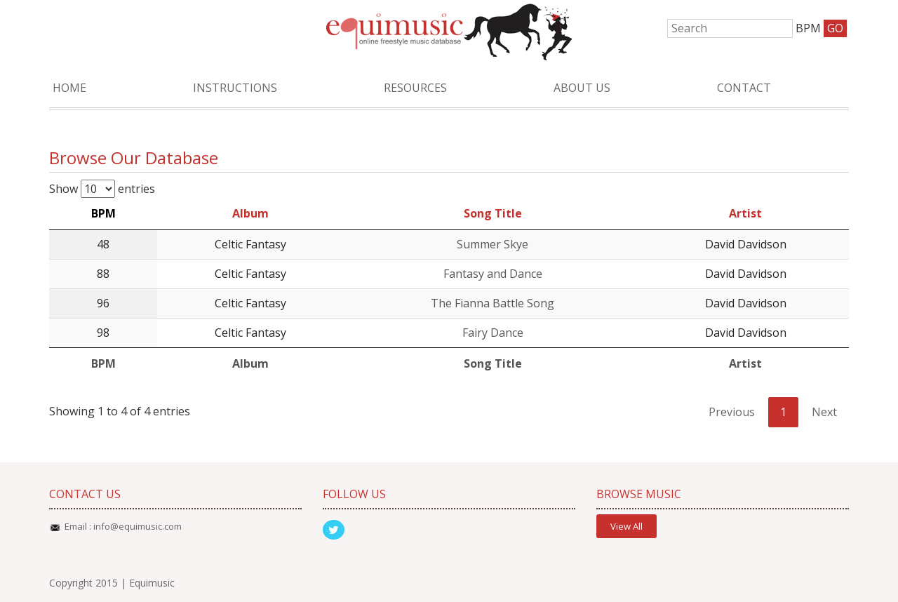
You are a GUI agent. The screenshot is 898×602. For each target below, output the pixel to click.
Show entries (102, 189)
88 (103, 273)
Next (824, 412)
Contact (744, 87)
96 (103, 303)
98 (103, 332)
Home (69, 87)
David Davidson (745, 244)
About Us (582, 87)
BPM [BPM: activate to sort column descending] (103, 213)
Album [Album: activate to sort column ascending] (250, 213)
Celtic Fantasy (250, 244)
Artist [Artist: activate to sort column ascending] (745, 213)
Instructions (235, 87)
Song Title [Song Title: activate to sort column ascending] (493, 213)
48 (103, 244)
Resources (415, 87)
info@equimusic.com (137, 526)
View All (626, 526)
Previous (732, 412)
